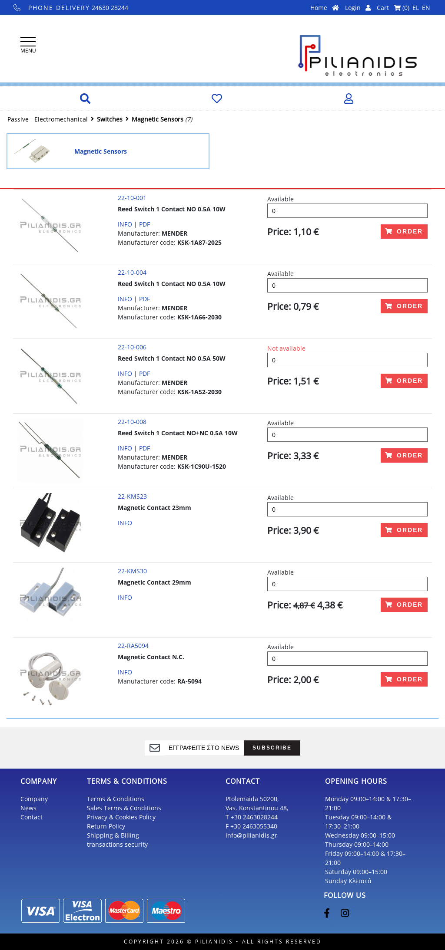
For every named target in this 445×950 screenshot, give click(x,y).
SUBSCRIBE (272, 747)
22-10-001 (132, 198)
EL (415, 7)
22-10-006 (132, 347)
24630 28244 (71, 7)
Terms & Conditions (115, 799)
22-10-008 (132, 421)
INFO (125, 224)
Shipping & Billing (113, 835)
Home (324, 7)
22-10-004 (132, 272)
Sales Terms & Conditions (124, 808)
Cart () (393, 7)
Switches (110, 119)
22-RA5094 (133, 645)
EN (426, 7)
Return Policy (106, 826)
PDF (144, 224)
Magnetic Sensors (157, 119)
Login (358, 7)
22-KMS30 (132, 571)
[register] (204, 747)
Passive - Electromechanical (47, 119)
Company (34, 799)
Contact (31, 817)
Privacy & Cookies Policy (121, 817)
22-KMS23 (132, 496)
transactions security (117, 844)
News (28, 808)
